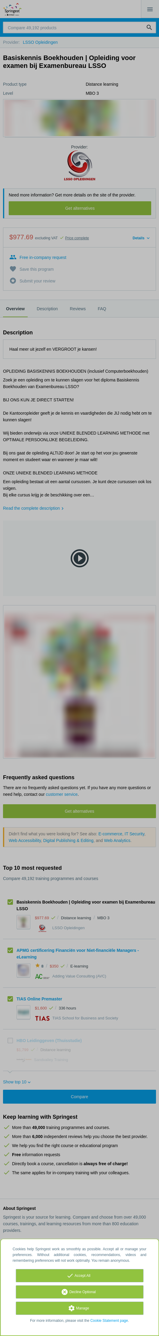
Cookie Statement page (109, 1320)
